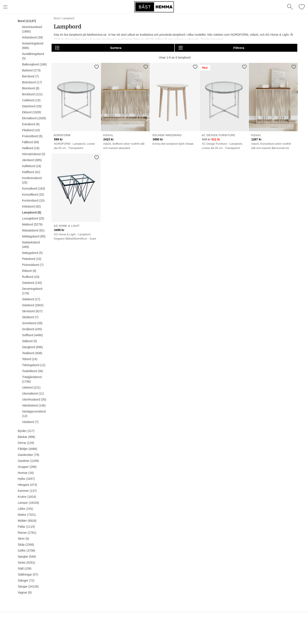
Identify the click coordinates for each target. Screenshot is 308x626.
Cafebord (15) (31, 100)
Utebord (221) (31, 387)
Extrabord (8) (31, 124)
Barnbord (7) (30, 76)
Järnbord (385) (32, 160)
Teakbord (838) (32, 353)
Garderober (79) (28, 455)
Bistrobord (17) (32, 82)
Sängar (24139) (28, 586)
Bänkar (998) (26, 437)
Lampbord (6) (31, 212)
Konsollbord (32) (33, 194)
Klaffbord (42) (31, 172)
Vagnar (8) (25, 592)
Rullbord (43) (30, 276)
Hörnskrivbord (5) (33, 154)
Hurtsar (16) (26, 472)
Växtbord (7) (30, 422)
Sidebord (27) (31, 299)
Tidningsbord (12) (33, 365)
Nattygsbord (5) (32, 253)
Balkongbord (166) (34, 64)
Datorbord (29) (31, 106)
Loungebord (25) (33, 218)
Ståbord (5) (29, 341)
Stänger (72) (26, 580)
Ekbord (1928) (31, 112)
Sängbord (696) (32, 347)
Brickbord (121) (32, 94)
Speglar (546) (27, 556)
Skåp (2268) (26, 544)
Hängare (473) (27, 484)
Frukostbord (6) (32, 136)
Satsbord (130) (32, 282)
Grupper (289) (27, 466)
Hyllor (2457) (26, 478)
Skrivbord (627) (32, 311)
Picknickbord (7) (32, 265)
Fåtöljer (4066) (27, 449)
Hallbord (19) (30, 148)
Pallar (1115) (26, 526)
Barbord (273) (31, 70)
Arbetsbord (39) (32, 37)
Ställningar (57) (28, 574)
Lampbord (68, 18)
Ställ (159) (24, 568)
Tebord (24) (29, 359)
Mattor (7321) (27, 514)
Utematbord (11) (33, 393)
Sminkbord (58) (32, 323)
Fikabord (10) (31, 130)
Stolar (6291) (26, 562)
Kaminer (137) (27, 490)
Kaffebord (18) (31, 166)
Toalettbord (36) (32, 371)
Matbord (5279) (32, 224)
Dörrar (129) (26, 443)
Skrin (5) (23, 538)
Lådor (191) (25, 508)
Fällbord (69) (30, 142)
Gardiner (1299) (28, 461)
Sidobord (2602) (32, 305)
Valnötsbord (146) (34, 405)
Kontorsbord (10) (33, 200)
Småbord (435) (32, 329)
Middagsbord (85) (34, 236)
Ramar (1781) (27, 532)
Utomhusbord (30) (34, 399)
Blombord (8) (30, 88)
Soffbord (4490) (32, 335)
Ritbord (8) (29, 270)
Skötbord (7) (30, 317)
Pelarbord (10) (31, 259)
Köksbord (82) (31, 206)
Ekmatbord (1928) (34, 118)
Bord (56, 18)
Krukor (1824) (27, 496)
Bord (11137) (27, 21)
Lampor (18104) (28, 502)
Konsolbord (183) (33, 188)
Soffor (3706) (26, 550)
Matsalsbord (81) (33, 230)
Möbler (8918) (27, 520)
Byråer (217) (26, 431)
